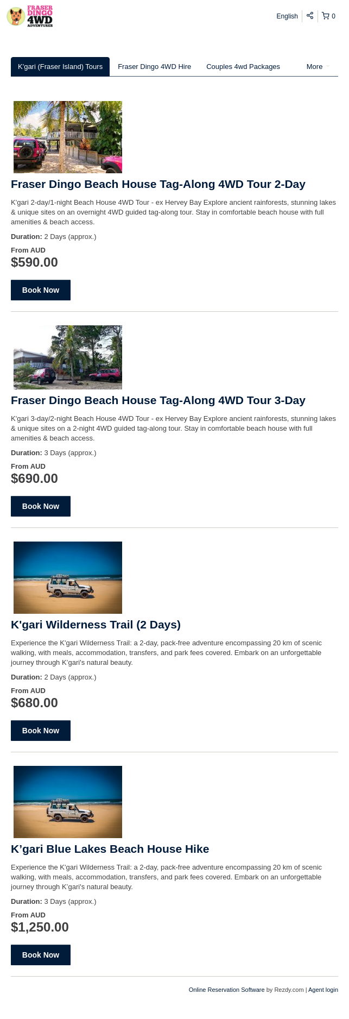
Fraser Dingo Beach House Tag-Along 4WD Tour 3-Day (158, 400)
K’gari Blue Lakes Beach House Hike (110, 848)
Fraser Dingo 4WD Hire (154, 66)
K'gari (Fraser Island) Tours (60, 66)
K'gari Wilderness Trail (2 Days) (96, 624)
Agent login (323, 989)
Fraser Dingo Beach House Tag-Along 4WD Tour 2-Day (158, 184)
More (318, 66)
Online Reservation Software (227, 989)
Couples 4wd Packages (243, 66)
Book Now (40, 290)
